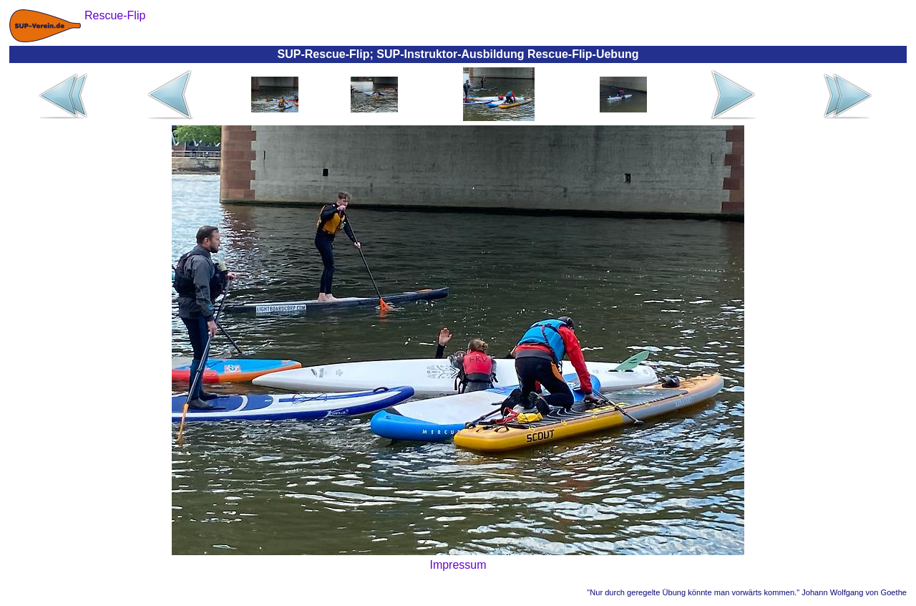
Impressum (457, 565)
